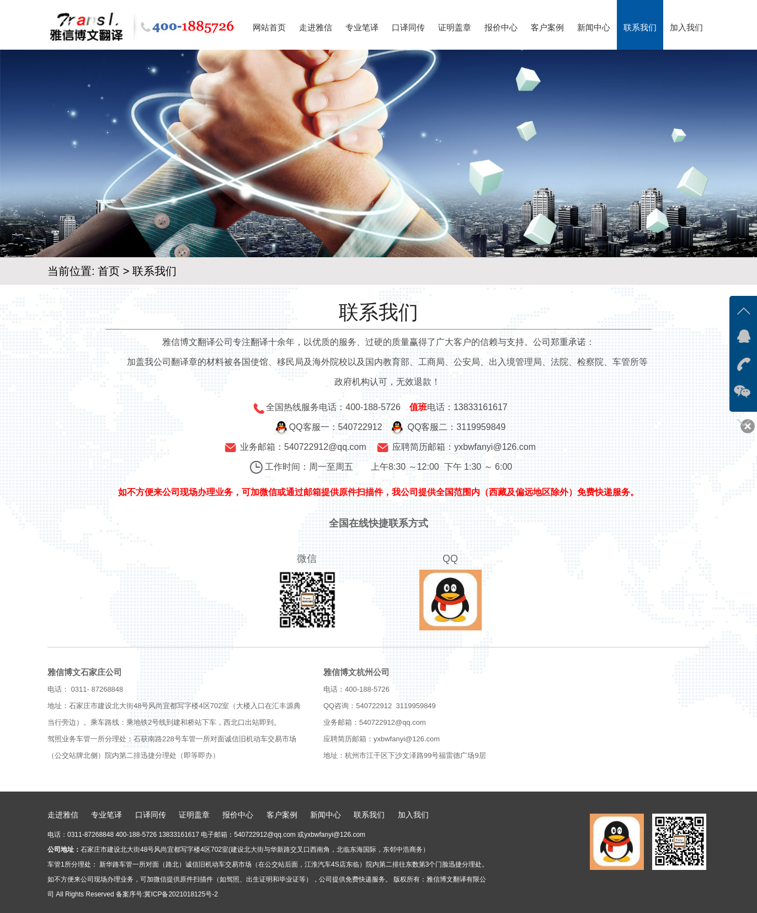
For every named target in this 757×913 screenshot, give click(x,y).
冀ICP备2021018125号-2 (180, 894)
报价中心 (501, 27)
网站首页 (269, 27)
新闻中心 (593, 27)
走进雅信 (315, 27)
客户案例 (547, 27)
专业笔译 (361, 27)
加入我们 (686, 27)
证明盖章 (454, 27)
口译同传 (408, 27)
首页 (109, 271)
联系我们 (640, 27)
